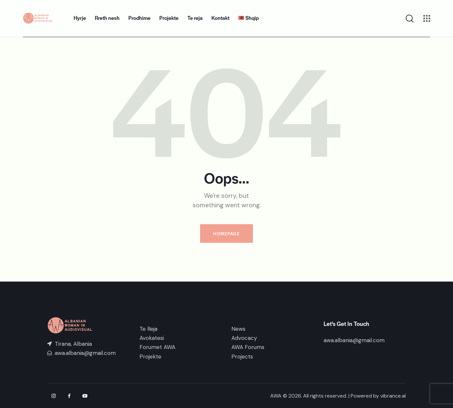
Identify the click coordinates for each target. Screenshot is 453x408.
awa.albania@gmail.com (354, 340)
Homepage (226, 233)
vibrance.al (393, 395)
